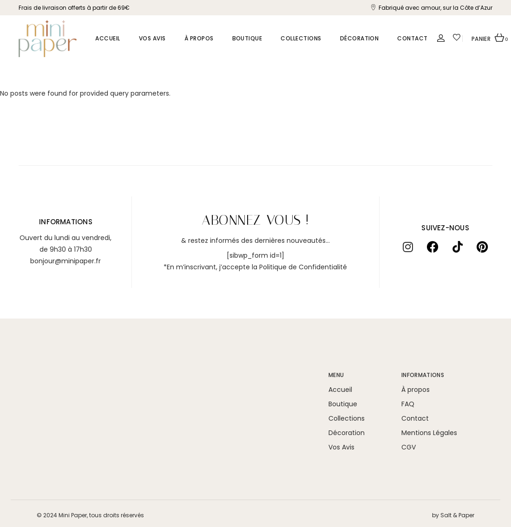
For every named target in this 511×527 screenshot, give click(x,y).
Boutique (342, 404)
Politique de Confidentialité (303, 267)
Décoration (346, 432)
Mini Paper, (73, 515)
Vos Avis (341, 447)
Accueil (340, 389)
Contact (415, 418)
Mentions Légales (429, 432)
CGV (408, 447)
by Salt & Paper (453, 515)
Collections (346, 418)
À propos (415, 389)
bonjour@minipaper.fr (65, 261)
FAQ (407, 404)
